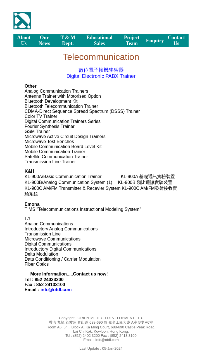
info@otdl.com (56, 289)
